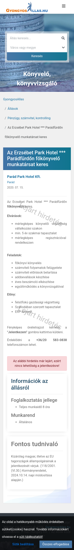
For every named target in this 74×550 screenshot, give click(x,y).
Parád (10, 182)
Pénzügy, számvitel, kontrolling (29, 118)
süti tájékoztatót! (31, 537)
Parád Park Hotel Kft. (24, 177)
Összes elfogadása (55, 544)
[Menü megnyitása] (63, 6)
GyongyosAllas (13, 99)
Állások (13, 109)
